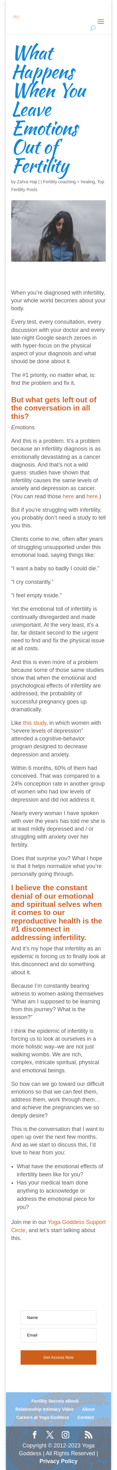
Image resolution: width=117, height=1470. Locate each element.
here (68, 496)
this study (34, 723)
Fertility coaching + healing (69, 181)
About (88, 1409)
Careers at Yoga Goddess (42, 1417)
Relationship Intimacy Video (45, 1409)
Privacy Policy (58, 1461)
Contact (86, 1417)
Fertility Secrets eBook (55, 1401)
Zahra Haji (27, 181)
